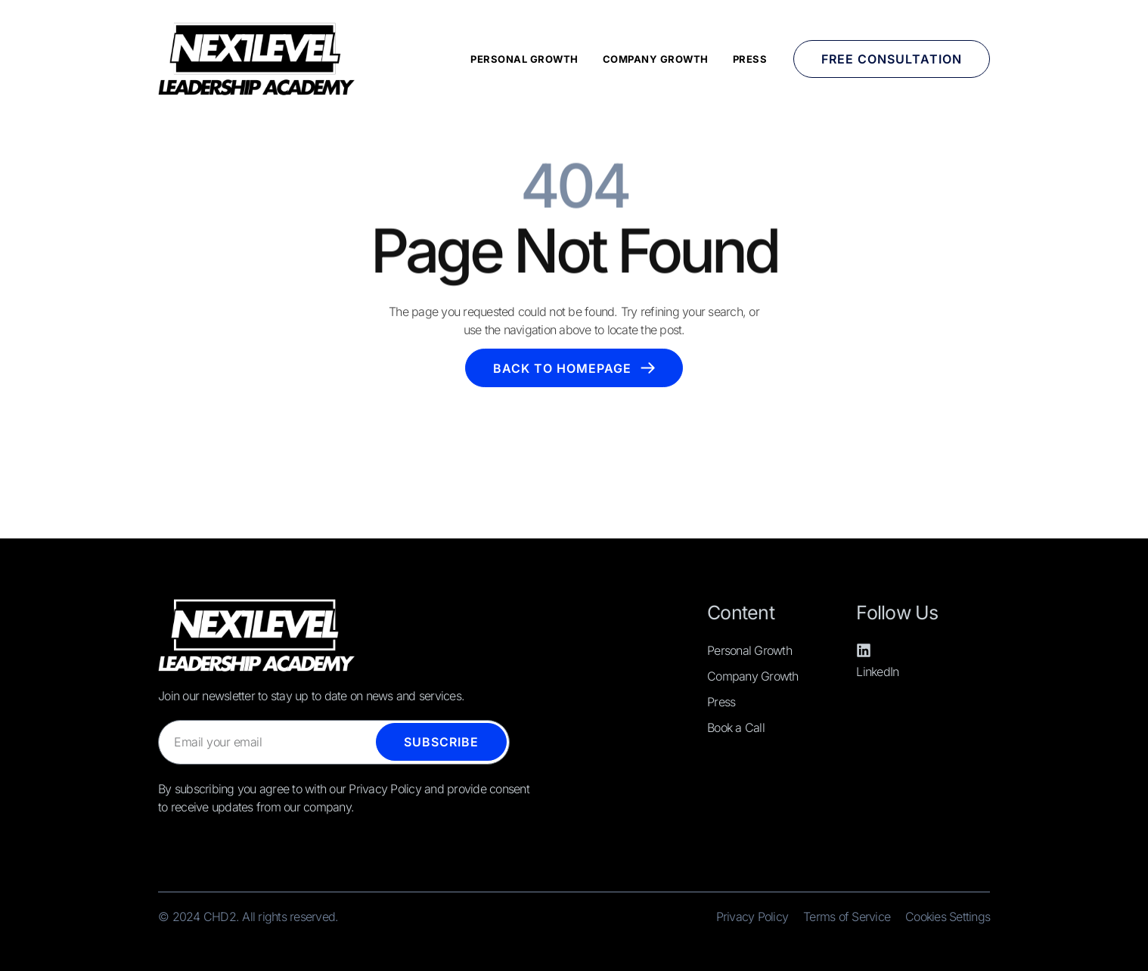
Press (750, 59)
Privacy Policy (752, 916)
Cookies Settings (947, 916)
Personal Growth (524, 59)
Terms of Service (846, 916)
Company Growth (656, 59)
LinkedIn (877, 671)
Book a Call (736, 727)
